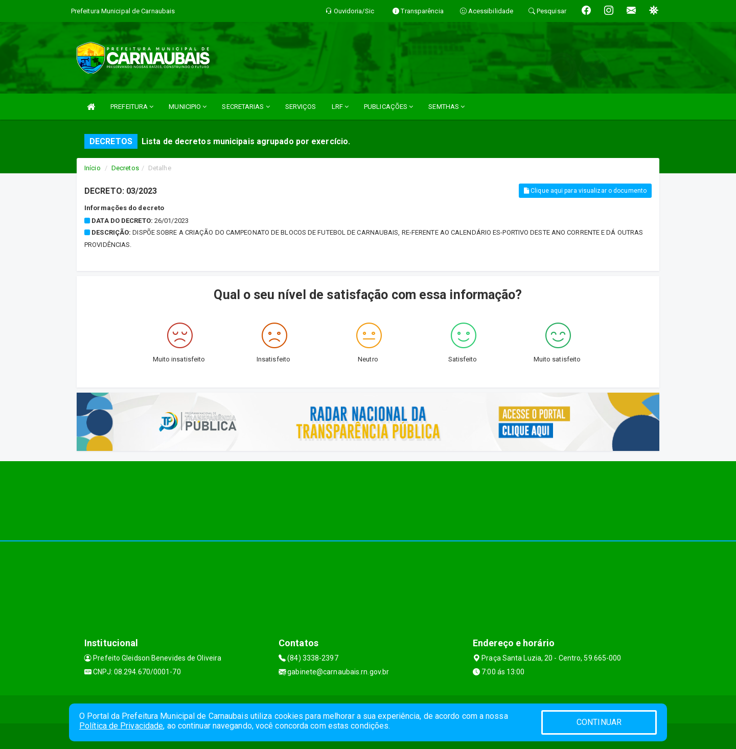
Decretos (125, 168)
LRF (340, 106)
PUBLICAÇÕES (388, 106)
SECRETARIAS (245, 106)
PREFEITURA (131, 106)
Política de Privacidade (121, 726)
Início (92, 168)
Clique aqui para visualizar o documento (585, 190)
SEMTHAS (446, 106)
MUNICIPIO (187, 106)
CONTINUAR (599, 722)
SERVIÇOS (300, 106)
